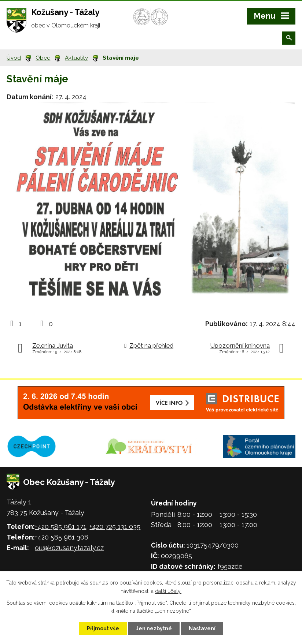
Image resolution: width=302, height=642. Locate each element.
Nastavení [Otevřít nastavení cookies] (202, 628)
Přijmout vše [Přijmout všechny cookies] (103, 628)
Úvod (14, 58)
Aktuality (76, 58)
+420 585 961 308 (61, 537)
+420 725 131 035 (114, 526)
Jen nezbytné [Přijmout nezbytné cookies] (154, 628)
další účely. (168, 591)
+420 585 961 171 (60, 526)
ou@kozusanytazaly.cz (69, 548)
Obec (43, 58)
